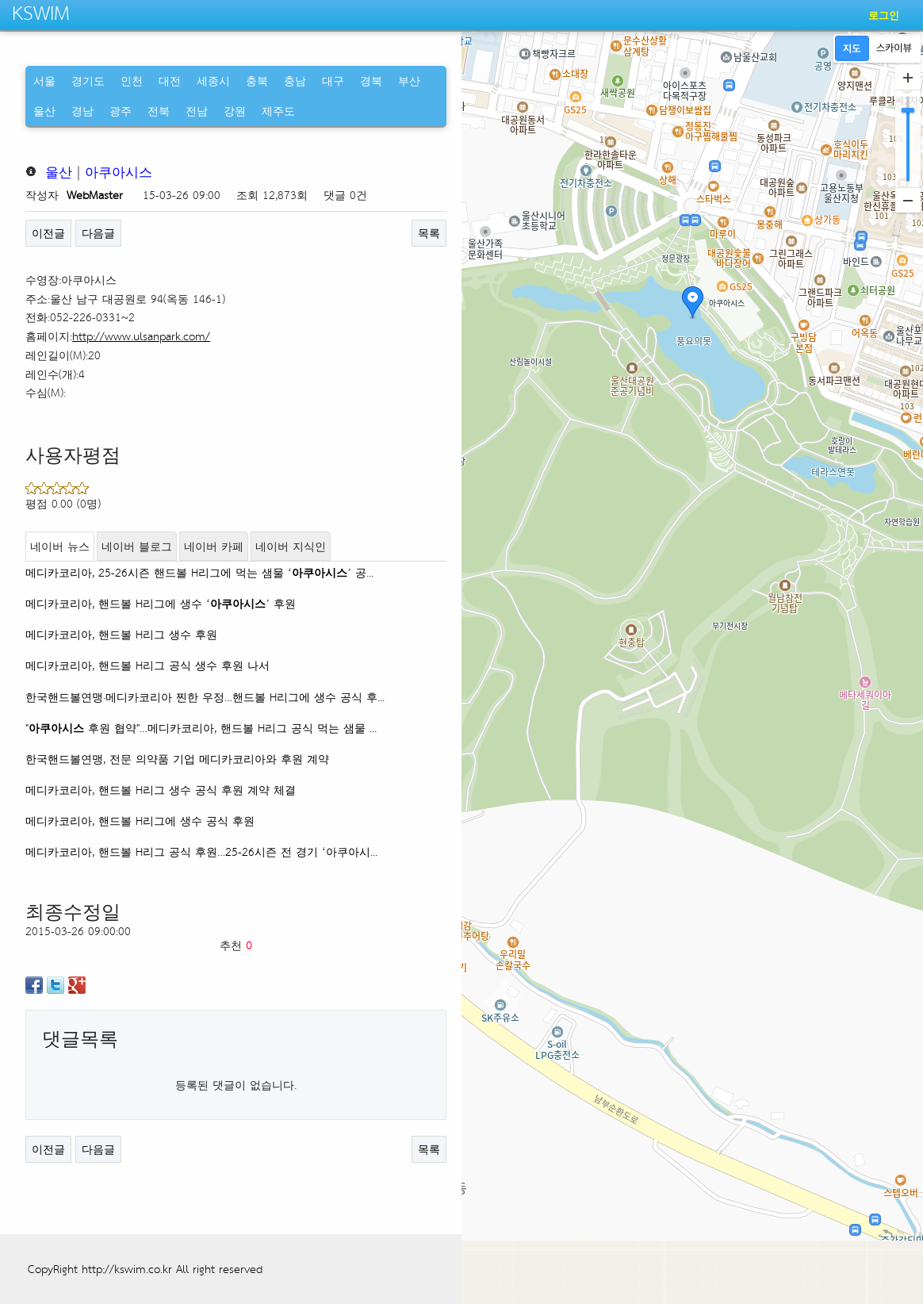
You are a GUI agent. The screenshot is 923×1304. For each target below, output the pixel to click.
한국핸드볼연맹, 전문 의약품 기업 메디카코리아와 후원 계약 (177, 759)
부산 (409, 80)
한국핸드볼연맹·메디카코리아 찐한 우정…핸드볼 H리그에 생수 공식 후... (205, 697)
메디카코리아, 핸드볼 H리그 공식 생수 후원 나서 (147, 665)
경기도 (88, 80)
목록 (429, 233)
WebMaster (95, 195)
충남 (295, 80)
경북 (371, 80)
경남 (82, 111)
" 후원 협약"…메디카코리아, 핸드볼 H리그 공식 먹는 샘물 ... (201, 728)
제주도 (278, 111)
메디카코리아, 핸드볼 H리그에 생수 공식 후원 (140, 820)
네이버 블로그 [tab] (136, 546)
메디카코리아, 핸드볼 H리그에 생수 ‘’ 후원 (160, 603)
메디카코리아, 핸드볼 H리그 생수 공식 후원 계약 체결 (160, 790)
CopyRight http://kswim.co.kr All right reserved (145, 1269)
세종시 (213, 80)
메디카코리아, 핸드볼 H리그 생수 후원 (121, 634)
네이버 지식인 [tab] (290, 546)
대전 (170, 80)
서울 (44, 80)
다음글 (98, 233)
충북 (257, 80)
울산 (44, 111)
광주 (120, 111)
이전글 (48, 233)
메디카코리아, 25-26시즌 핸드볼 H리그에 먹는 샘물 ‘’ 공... (199, 572)
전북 (158, 111)
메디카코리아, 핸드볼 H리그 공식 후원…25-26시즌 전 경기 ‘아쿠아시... (201, 851)
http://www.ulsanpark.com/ (141, 336)
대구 (333, 80)
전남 (197, 111)
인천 (132, 80)
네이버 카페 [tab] (213, 546)
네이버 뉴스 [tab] (60, 546)
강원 (235, 111)
